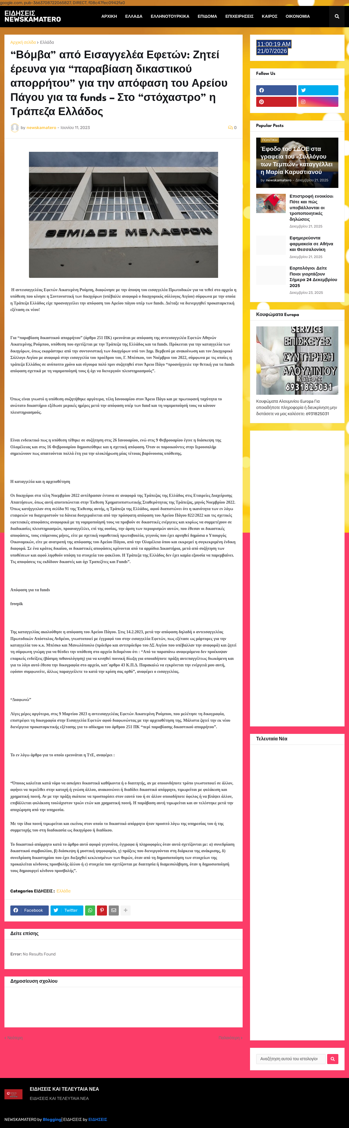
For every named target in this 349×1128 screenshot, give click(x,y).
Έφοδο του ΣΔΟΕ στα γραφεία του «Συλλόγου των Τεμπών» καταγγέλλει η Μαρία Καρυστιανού (297, 161)
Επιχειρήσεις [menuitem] (239, 16)
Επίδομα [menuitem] (207, 16)
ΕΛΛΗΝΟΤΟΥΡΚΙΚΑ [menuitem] (170, 16)
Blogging (52, 1119)
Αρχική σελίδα (23, 43)
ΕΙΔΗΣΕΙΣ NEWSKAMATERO (32, 16)
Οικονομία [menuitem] (298, 16)
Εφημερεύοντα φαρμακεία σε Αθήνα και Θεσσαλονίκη (311, 244)
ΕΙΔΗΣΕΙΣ (97, 1119)
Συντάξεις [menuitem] (112, 37)
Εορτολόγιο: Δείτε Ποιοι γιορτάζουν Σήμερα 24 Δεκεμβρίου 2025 (313, 277)
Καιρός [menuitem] (269, 16)
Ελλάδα (47, 43)
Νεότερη (14, 1037)
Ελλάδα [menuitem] (133, 16)
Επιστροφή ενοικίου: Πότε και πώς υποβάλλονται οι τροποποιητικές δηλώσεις (311, 208)
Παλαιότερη (229, 1037)
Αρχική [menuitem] (109, 16)
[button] (337, 16)
